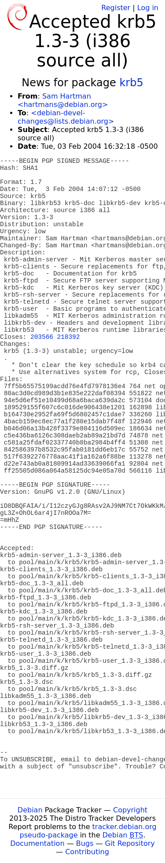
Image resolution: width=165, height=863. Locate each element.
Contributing (87, 852)
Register (115, 8)
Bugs (85, 843)
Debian (30, 810)
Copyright (130, 810)
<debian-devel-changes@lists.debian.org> (66, 117)
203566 (41, 337)
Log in (147, 8)
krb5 (131, 83)
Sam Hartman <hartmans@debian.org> (63, 100)
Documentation (37, 843)
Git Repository (130, 843)
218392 (68, 337)
